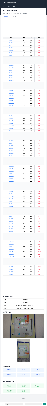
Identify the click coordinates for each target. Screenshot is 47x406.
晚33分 (39, 274)
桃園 (31, 271)
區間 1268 (11, 231)
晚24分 (39, 226)
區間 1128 (11, 47)
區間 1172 (11, 115)
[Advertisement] (23, 27)
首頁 (3, 6)
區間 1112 (11, 40)
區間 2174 (11, 146)
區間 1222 (11, 171)
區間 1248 (11, 203)
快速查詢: (3, 404)
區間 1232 (11, 191)
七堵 (31, 103)
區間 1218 (11, 166)
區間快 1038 (11, 241)
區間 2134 (11, 95)
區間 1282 (11, 254)
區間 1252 (11, 216)
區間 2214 (11, 198)
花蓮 (31, 45)
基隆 (31, 40)
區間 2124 (11, 80)
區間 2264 (11, 269)
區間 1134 (11, 52)
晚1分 (39, 266)
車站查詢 (8, 6)
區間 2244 (11, 244)
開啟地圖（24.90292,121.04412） (25, 308)
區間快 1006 (11, 125)
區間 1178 (11, 118)
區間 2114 (11, 55)
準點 (39, 40)
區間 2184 (11, 153)
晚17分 (39, 271)
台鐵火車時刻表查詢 (9, 2)
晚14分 (39, 251)
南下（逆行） (15, 16)
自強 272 (11, 45)
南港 (31, 254)
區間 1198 (11, 143)
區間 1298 (11, 271)
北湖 (31, 65)
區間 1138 (11, 70)
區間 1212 (11, 156)
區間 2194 (11, 168)
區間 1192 (11, 141)
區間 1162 (11, 98)
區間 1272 (11, 246)
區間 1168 (11, 100)
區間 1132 (11, 50)
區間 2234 (11, 229)
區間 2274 (11, 274)
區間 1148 (11, 78)
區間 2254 (11, 251)
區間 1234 (11, 178)
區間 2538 (11, 176)
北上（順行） (6, 16)
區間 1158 (11, 93)
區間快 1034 (11, 224)
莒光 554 (11, 226)
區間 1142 (11, 73)
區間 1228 (11, 173)
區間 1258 (11, 219)
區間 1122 (11, 42)
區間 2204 (11, 181)
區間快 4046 (11, 196)
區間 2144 (11, 105)
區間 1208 (11, 151)
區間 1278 (11, 249)
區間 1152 (11, 90)
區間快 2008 (11, 68)
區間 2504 (11, 65)
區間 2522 (11, 123)
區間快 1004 (11, 103)
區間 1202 (11, 148)
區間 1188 (11, 128)
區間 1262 (11, 221)
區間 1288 (11, 266)
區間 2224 (11, 206)
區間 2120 (11, 75)
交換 (44, 404)
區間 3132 (11, 130)
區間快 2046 (11, 256)
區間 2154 (11, 120)
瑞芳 (31, 93)
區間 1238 (11, 193)
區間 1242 (11, 201)
